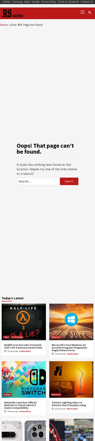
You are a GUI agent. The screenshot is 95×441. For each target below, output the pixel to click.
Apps (6, 337)
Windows (56, 337)
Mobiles (6, 1)
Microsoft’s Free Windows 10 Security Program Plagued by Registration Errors (69, 347)
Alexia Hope (72, 408)
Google (36, 1)
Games (7, 394)
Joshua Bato (25, 351)
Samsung (17, 1)
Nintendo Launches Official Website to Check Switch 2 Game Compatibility (20, 405)
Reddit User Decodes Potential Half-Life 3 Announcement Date (23, 346)
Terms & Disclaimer (68, 1)
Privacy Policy (48, 1)
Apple (27, 1)
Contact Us (87, 1)
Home (4, 25)
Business (56, 394)
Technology (17, 337)
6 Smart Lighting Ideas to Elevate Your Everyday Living (69, 404)
